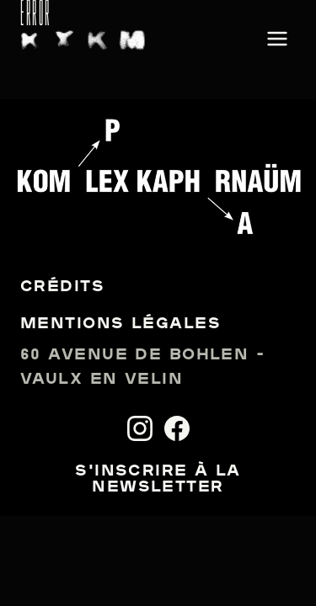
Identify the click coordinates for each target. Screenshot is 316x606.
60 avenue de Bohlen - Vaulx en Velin (142, 368)
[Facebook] (177, 428)
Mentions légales (120, 324)
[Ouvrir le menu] (277, 40)
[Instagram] (140, 428)
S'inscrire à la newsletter (158, 480)
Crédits (62, 287)
